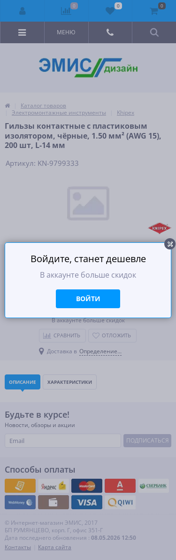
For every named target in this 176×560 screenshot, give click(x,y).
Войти (88, 298)
